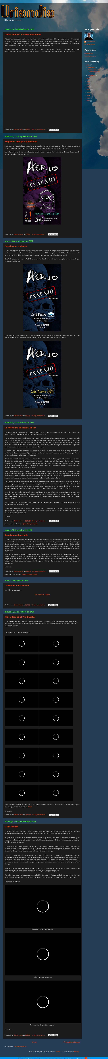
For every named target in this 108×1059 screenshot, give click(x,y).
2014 (88, 95)
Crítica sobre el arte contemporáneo (23, 34)
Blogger (76, 1051)
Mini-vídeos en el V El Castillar (20, 617)
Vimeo (30, 807)
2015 (88, 92)
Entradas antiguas (72, 1042)
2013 (88, 98)
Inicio (34, 1042)
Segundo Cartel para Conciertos (21, 141)
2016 (88, 90)
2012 (88, 101)
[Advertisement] (93, 111)
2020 (88, 78)
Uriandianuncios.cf (90, 56)
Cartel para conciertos (16, 246)
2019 (88, 81)
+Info (89, 1058)
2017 (88, 87)
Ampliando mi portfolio (16, 535)
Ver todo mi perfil (89, 44)
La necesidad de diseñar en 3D (20, 428)
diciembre (91, 67)
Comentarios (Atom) (20, 1046)
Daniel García (91, 42)
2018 (88, 84)
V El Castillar (11, 827)
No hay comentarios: (39, 129)
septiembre (92, 75)
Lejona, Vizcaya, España (29, 524)
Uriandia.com (88, 53)
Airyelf (58, 1051)
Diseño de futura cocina (17, 585)
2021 (88, 65)
